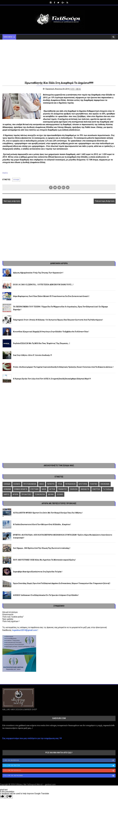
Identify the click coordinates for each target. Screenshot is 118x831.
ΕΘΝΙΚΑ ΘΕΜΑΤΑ (20, 489)
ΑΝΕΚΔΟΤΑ (85, 489)
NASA (44, 489)
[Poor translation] (9, 797)
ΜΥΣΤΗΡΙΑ (83, 484)
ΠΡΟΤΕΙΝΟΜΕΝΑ (29, 484)
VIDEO (41, 484)
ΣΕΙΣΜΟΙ (60, 494)
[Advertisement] (59, 60)
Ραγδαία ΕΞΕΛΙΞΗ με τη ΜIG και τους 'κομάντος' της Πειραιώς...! (41, 343)
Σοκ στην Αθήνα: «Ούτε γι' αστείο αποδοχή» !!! (32, 355)
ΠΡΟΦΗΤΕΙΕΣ (26, 494)
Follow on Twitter (60, 765)
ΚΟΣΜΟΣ (16, 484)
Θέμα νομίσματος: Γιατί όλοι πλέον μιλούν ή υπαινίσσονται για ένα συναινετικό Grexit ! (51, 296)
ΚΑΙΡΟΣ (7, 494)
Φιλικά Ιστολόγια (9, 612)
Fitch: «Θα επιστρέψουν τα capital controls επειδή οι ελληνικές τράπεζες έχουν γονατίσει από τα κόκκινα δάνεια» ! (63, 367)
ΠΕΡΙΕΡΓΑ (51, 484)
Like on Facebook (60, 760)
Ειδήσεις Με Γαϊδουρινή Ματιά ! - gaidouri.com (35, 784)
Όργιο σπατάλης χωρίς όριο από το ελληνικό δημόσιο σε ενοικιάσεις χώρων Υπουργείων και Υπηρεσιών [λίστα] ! (61, 583)
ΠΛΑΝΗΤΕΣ (62, 489)
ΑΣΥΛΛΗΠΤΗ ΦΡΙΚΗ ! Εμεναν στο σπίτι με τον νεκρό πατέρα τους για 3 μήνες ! (47, 513)
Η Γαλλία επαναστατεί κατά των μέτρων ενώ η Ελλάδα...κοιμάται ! (42, 524)
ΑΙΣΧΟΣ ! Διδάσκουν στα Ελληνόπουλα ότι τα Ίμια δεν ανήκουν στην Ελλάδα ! (46, 595)
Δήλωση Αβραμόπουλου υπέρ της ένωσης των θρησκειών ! (38, 273)
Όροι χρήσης (7, 619)
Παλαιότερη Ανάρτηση (104, 201)
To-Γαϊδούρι (107, 489)
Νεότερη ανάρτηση (12, 201)
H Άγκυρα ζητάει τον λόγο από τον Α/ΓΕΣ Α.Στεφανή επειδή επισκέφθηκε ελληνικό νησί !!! (52, 379)
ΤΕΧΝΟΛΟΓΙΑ (40, 494)
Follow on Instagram (60, 776)
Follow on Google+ (60, 770)
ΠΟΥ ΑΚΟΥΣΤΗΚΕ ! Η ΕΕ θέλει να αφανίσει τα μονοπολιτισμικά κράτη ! (44, 560)
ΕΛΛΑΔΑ (16, 179)
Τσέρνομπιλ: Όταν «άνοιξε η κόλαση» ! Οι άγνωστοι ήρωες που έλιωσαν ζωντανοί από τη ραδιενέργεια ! (58, 320)
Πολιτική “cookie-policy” (13, 617)
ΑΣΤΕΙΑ (52, 489)
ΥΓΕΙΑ (60, 484)
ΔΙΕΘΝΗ (51, 494)
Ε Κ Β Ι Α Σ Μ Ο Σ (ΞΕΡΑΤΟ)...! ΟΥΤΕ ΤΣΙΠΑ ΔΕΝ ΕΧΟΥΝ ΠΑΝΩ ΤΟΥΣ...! (43, 284)
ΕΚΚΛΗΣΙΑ (74, 489)
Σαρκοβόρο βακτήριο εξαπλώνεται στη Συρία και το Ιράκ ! (37, 571)
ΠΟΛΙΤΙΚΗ (93, 484)
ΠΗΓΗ (5, 173)
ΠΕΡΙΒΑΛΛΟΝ (70, 484)
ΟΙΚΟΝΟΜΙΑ (104, 484)
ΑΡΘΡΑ (15, 494)
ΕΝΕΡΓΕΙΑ (96, 489)
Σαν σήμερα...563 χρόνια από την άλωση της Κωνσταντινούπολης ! (41, 548)
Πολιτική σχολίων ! (11, 621)
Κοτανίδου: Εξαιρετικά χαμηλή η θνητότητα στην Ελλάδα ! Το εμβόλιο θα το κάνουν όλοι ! (51, 331)
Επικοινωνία (7, 614)
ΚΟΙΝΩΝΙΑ (7, 489)
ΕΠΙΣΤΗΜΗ (34, 489)
